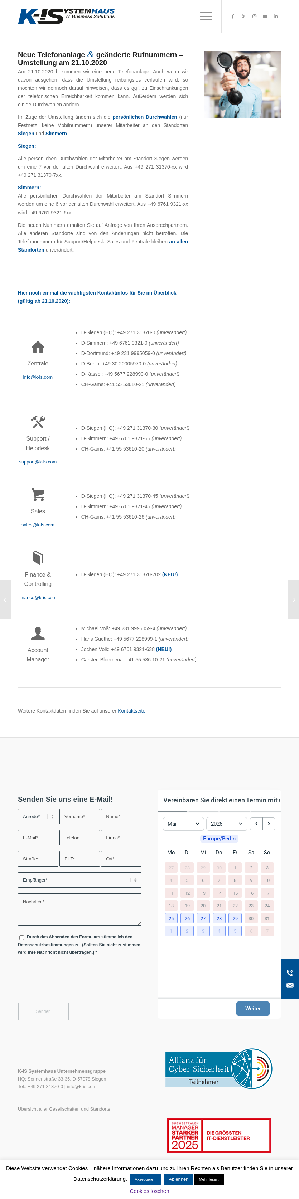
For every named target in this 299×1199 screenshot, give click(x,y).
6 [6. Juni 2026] (251, 931)
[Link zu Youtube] (265, 16)
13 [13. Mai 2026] (203, 892)
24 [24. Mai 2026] (267, 905)
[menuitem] (202, 16)
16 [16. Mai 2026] (251, 892)
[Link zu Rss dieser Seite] (243, 16)
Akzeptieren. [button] (145, 1179)
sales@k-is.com (37, 525)
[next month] (268, 823)
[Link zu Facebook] (232, 16)
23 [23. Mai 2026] (251, 905)
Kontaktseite (131, 711)
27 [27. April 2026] (171, 867)
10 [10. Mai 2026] (267, 880)
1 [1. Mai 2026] (235, 867)
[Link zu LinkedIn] (275, 16)
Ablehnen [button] (178, 1179)
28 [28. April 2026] (187, 867)
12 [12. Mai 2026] (187, 892)
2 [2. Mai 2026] (251, 867)
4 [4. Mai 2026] (171, 880)
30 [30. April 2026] (219, 867)
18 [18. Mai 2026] (171, 905)
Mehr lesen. (209, 1179)
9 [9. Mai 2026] (251, 880)
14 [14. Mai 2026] (219, 892)
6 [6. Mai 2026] (203, 880)
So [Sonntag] (267, 852)
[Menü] (202, 16)
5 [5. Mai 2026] (187, 880)
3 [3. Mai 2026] (267, 867)
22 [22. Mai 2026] (235, 905)
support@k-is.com (38, 462)
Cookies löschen (149, 1191)
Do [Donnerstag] (219, 852)
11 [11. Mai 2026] (171, 892)
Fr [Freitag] (235, 852)
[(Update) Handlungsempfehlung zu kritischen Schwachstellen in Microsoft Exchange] (5, 599)
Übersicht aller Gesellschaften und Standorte (64, 1109)
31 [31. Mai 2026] (267, 918)
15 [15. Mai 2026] (235, 892)
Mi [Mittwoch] (203, 852)
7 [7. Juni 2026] (267, 931)
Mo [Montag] (171, 852)
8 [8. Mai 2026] (235, 880)
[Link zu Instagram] (254, 16)
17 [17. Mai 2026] (267, 892)
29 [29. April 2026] (203, 867)
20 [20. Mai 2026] (203, 905)
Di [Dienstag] (187, 852)
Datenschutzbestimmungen (46, 944)
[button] (171, 918)
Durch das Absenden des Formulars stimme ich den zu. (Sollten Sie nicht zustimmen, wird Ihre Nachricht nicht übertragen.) (79, 945)
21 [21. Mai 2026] (219, 905)
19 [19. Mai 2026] (187, 905)
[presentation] (72, 983)
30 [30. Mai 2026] (251, 918)
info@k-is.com (38, 377)
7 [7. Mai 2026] (219, 880)
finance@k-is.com (38, 597)
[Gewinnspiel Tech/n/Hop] (293, 599)
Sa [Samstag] (251, 852)
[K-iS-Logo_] (66, 16)
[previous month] (256, 823)
